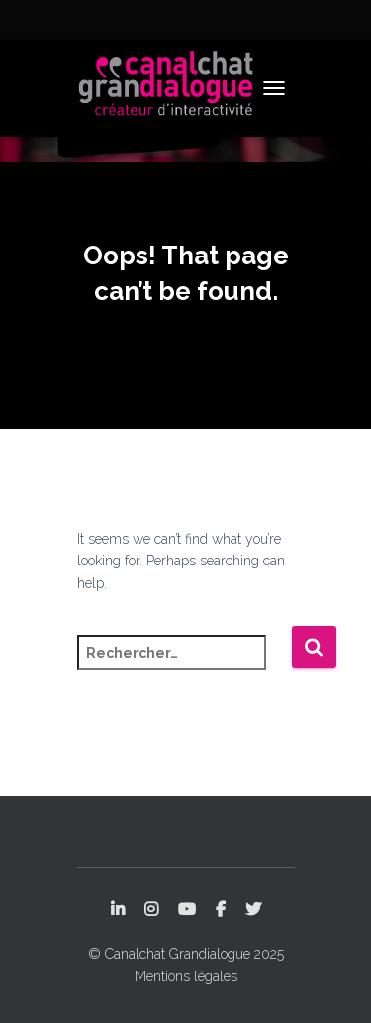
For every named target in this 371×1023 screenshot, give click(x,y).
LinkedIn (118, 910)
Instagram (151, 910)
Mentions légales (186, 976)
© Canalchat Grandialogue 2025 (186, 954)
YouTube (187, 910)
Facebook (220, 910)
